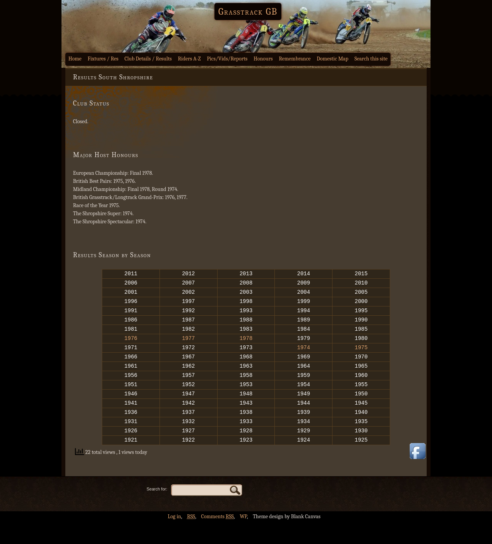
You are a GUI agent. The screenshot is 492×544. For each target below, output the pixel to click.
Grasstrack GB (248, 11)
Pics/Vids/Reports (227, 58)
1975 (361, 357)
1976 (131, 347)
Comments (217, 538)
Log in (174, 538)
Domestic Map (332, 58)
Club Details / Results (148, 58)
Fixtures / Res (103, 58)
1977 (188, 347)
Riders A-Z (189, 58)
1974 (303, 357)
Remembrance (295, 58)
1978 (246, 347)
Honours (263, 58)
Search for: (156, 511)
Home (74, 58)
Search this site (370, 58)
